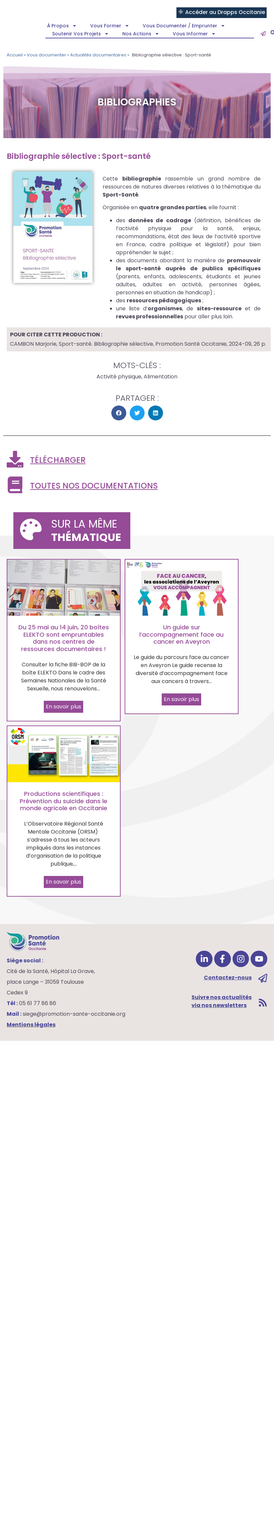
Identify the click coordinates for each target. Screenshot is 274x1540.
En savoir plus (63, 706)
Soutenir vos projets (80, 34)
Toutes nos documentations (94, 485)
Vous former (109, 26)
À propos (62, 26)
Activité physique (119, 376)
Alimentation (160, 376)
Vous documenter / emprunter (184, 26)
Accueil (15, 55)
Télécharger (58, 460)
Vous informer (194, 34)
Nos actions (140, 34)
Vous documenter (46, 55)
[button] (118, 412)
